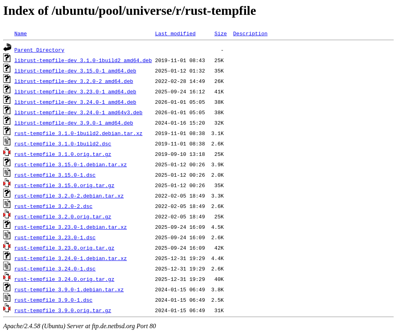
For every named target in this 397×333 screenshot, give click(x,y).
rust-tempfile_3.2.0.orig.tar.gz (62, 216)
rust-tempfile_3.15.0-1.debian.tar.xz (70, 164)
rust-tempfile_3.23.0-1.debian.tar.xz (70, 226)
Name (20, 33)
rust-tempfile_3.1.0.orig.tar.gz (62, 153)
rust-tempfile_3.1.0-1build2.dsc (62, 143)
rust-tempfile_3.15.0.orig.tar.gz (64, 185)
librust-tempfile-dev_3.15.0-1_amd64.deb (75, 70)
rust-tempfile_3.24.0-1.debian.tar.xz (70, 258)
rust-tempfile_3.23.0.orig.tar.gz (64, 247)
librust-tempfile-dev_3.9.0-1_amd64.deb (73, 122)
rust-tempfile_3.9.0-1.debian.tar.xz (69, 289)
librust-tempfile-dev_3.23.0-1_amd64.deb (75, 91)
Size (220, 33)
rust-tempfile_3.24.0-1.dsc (55, 268)
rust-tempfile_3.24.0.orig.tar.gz (64, 279)
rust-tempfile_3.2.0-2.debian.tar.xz (69, 195)
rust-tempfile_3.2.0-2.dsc (53, 206)
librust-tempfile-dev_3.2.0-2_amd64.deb (73, 81)
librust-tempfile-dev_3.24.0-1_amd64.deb (75, 101)
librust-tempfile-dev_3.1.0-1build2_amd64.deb (83, 60)
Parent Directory (39, 49)
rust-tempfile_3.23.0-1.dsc (55, 237)
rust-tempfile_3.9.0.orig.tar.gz (62, 310)
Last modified (175, 33)
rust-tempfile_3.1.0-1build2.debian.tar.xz (78, 133)
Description (250, 33)
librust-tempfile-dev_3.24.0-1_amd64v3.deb (78, 112)
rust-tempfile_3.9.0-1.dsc (53, 299)
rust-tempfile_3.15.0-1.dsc (55, 174)
